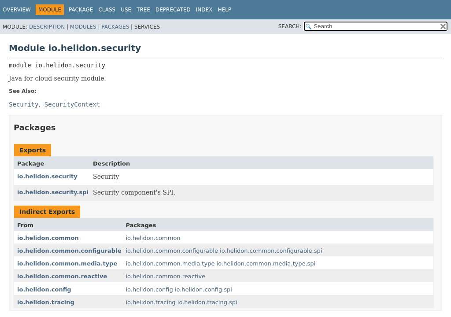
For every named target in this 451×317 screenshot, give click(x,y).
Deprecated (173, 10)
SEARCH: (290, 26)
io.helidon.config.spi (203, 289)
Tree (143, 10)
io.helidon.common (48, 238)
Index (204, 10)
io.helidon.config (44, 289)
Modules (83, 27)
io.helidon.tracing (45, 302)
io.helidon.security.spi (53, 192)
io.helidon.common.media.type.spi (266, 263)
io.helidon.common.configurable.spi (271, 250)
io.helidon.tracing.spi (207, 302)
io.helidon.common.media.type (67, 263)
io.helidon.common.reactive (62, 276)
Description (47, 27)
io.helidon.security (47, 176)
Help (224, 10)
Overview (17, 10)
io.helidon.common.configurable (69, 250)
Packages (115, 27)
